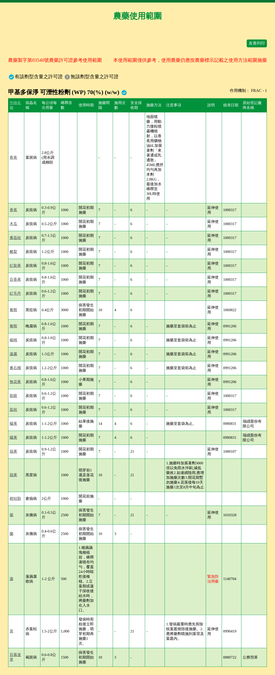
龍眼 (13, 396)
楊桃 (13, 340)
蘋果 (13, 451)
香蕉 (13, 157)
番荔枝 (15, 238)
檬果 (13, 424)
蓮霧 (13, 354)
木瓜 (13, 224)
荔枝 (13, 410)
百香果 (15, 279)
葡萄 (13, 310)
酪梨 (13, 252)
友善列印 (257, 43)
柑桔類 (15, 499)
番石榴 (15, 368)
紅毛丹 (15, 293)
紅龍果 (15, 266)
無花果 (15, 382)
